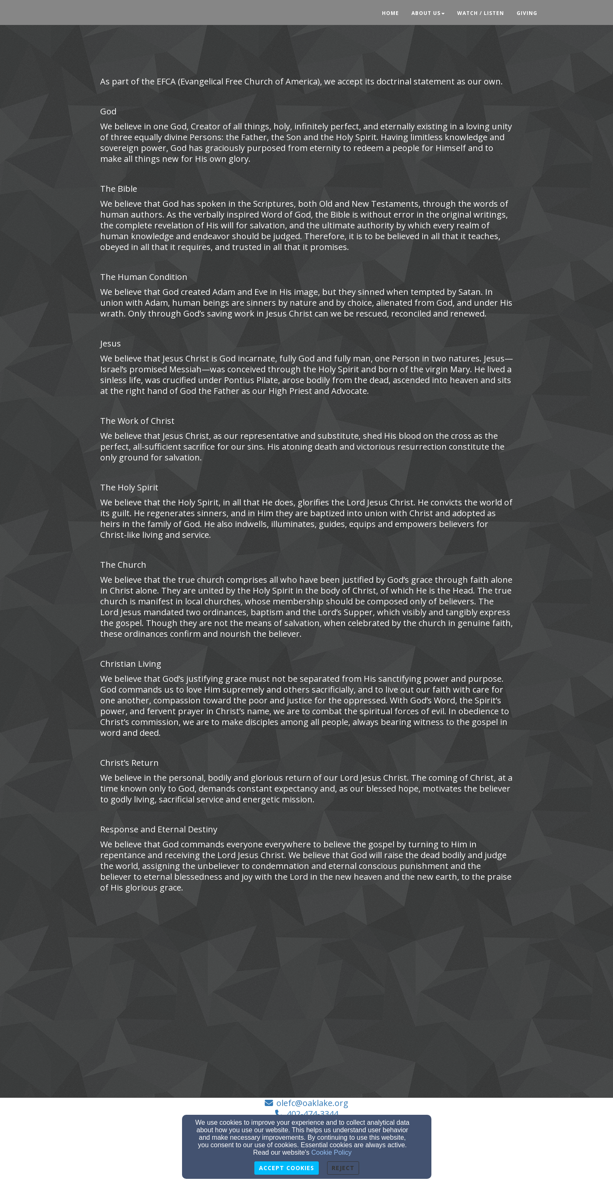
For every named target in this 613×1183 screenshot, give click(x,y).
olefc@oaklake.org (312, 1103)
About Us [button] (428, 13)
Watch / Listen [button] (480, 13)
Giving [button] (527, 13)
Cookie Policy (331, 1152)
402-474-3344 (312, 1113)
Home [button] (390, 13)
